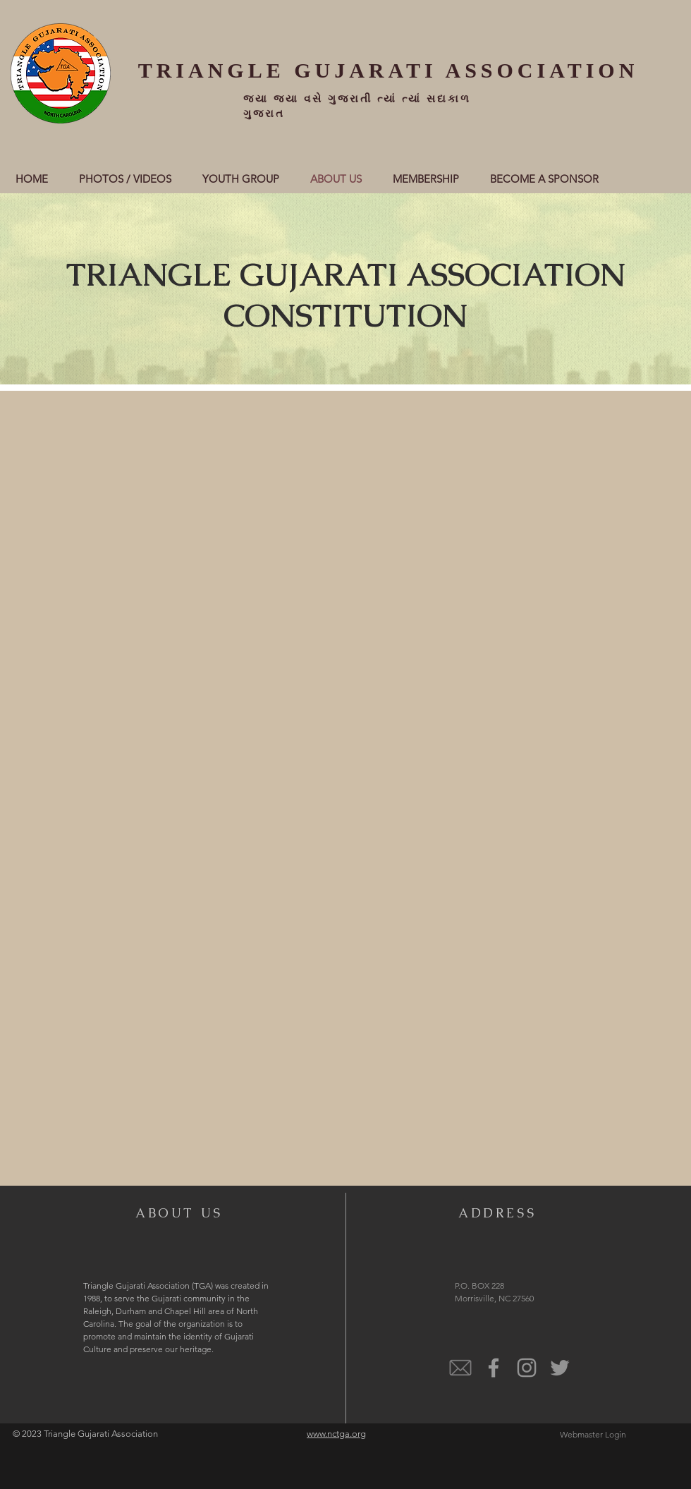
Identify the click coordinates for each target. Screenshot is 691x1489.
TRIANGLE (211, 70)
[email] (460, 1367)
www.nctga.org (336, 1433)
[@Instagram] (526, 1367)
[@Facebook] (493, 1367)
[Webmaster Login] (593, 1435)
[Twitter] (560, 1367)
